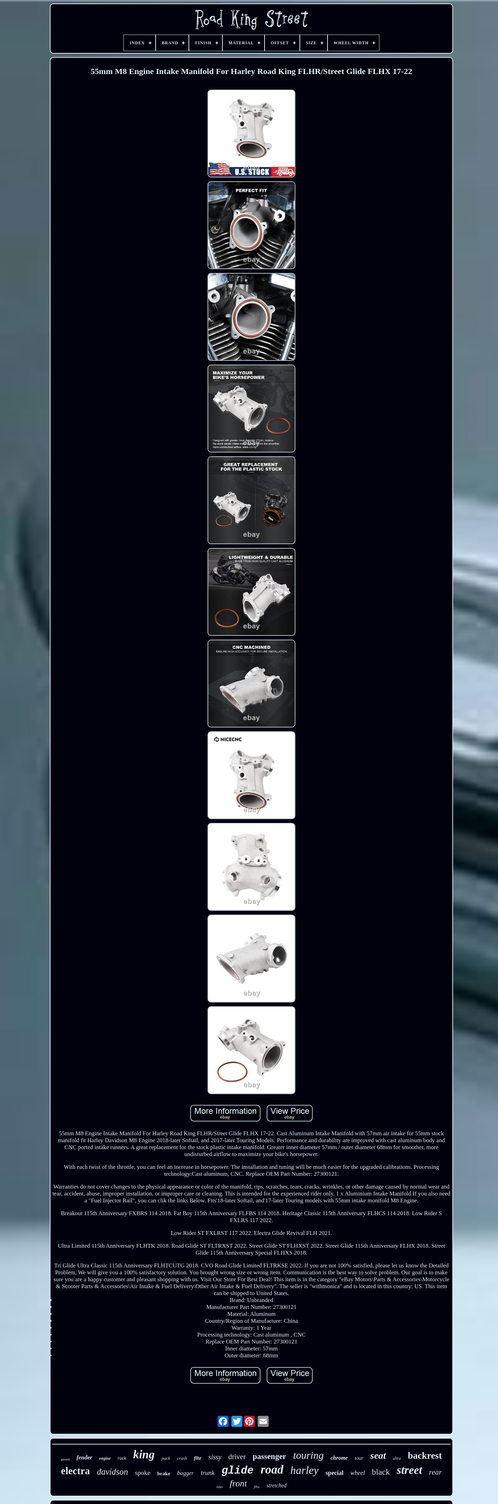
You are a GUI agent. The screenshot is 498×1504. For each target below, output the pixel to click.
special (334, 1472)
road (271, 1469)
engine (105, 1458)
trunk (207, 1472)
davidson (112, 1471)
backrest (425, 1455)
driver (237, 1456)
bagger (185, 1473)
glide (237, 1471)
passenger (269, 1456)
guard (65, 1459)
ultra (397, 1458)
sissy (215, 1457)
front (238, 1483)
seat (378, 1455)
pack (166, 1458)
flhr (198, 1458)
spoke (142, 1472)
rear (435, 1472)
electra (75, 1470)
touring (308, 1455)
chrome (339, 1458)
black (381, 1471)
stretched (276, 1485)
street (409, 1470)
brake (163, 1473)
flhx (257, 1487)
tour (359, 1458)
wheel (357, 1472)
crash (182, 1458)
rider (219, 1487)
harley (304, 1470)
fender (84, 1457)
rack (122, 1458)
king (144, 1454)
